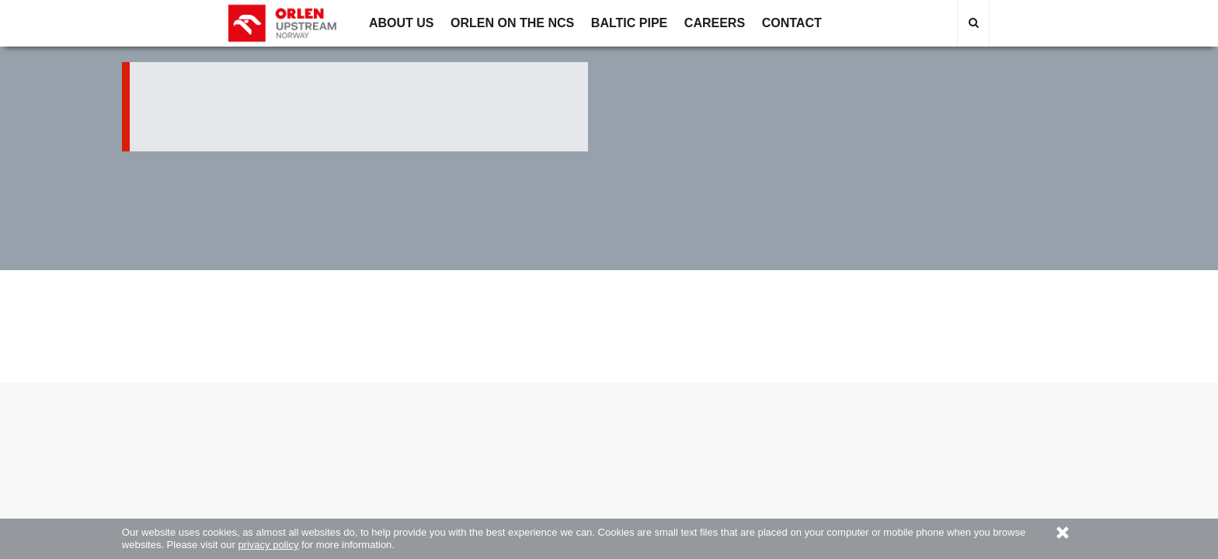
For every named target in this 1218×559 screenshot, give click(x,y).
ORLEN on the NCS (419, 405)
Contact (672, 405)
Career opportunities (545, 405)
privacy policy (268, 544)
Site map (926, 405)
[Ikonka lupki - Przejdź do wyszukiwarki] (973, 23)
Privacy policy (799, 405)
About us (291, 405)
